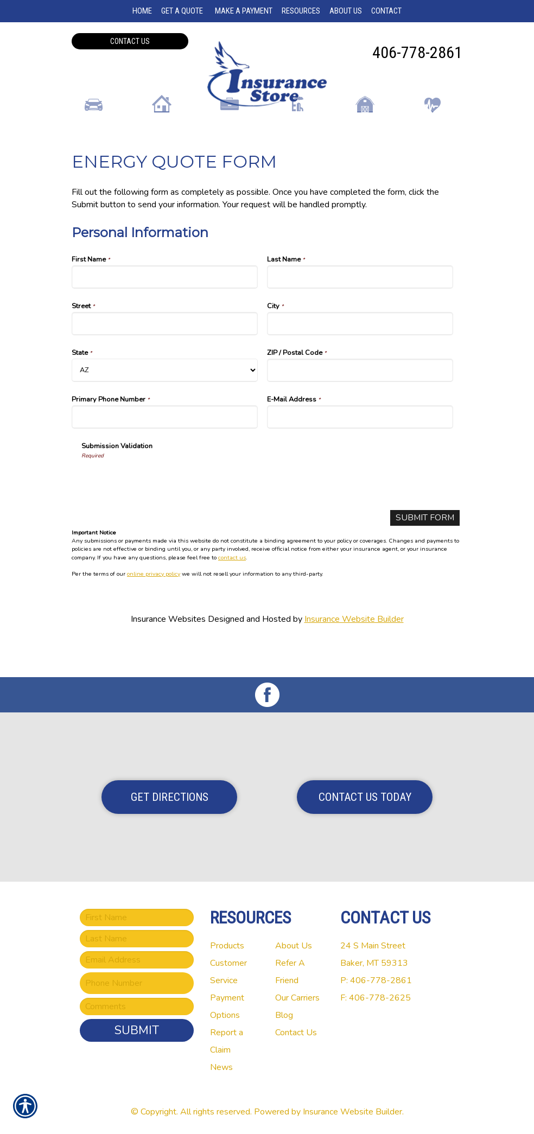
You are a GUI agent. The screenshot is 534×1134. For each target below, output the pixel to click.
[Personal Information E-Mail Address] (360, 452)
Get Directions (169, 797)
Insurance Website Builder (354, 654)
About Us (293, 946)
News (221, 1067)
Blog (284, 1015)
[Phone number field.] (137, 983)
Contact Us (130, 41)
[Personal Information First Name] (165, 312)
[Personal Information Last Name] (360, 312)
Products (227, 946)
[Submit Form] (424, 553)
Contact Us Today (365, 797)
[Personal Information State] (165, 405)
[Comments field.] (137, 1006)
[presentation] (163, 516)
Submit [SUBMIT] (137, 1030)
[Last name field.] (137, 938)
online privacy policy (153, 609)
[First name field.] (137, 917)
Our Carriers (297, 998)
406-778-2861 (417, 52)
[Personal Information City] (360, 359)
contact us (232, 593)
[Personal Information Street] (165, 359)
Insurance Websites (168, 654)
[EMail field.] (137, 960)
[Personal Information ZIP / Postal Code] (360, 405)
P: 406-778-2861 (376, 980)
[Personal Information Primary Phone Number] (165, 452)
